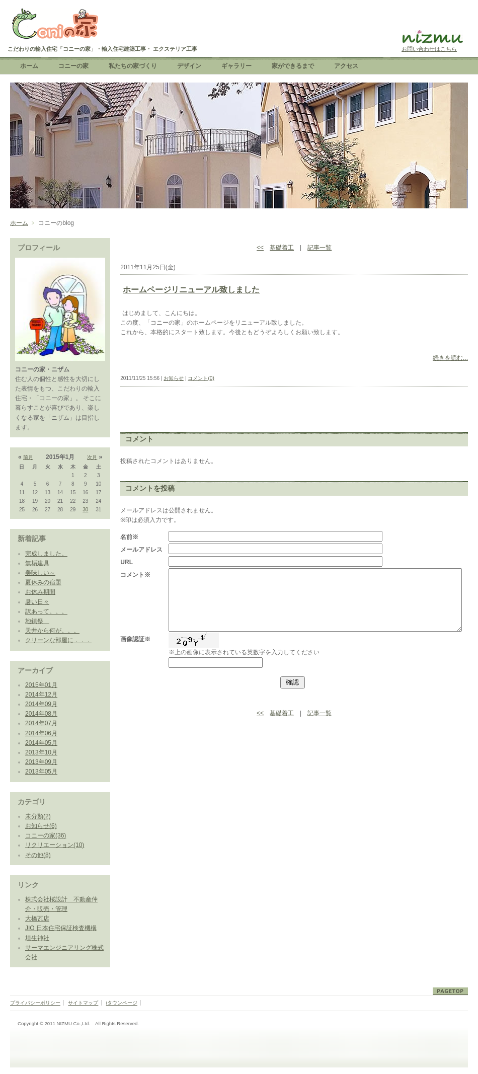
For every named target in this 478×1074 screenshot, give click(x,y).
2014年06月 (41, 733)
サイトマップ (83, 1003)
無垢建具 (37, 563)
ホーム (19, 222)
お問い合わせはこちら (429, 49)
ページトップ (450, 991)
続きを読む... (450, 357)
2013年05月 (41, 771)
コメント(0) (201, 378)
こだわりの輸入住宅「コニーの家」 (54, 25)
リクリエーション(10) (54, 845)
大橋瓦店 (37, 918)
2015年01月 (41, 684)
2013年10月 (41, 752)
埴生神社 (37, 938)
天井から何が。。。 (52, 630)
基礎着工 (282, 247)
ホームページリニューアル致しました (191, 289)
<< (260, 247)
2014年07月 (41, 723)
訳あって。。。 (46, 611)
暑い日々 (37, 601)
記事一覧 (319, 247)
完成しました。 (46, 553)
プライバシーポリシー (35, 1003)
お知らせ (174, 378)
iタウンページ (121, 1003)
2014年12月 (41, 694)
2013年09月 (41, 761)
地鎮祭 (37, 621)
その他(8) (38, 855)
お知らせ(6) (41, 825)
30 (85, 509)
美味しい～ (40, 572)
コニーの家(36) (45, 835)
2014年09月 (41, 704)
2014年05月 (41, 742)
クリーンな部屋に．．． (58, 640)
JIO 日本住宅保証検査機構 (61, 928)
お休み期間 (40, 591)
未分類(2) (38, 816)
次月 (92, 457)
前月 (28, 457)
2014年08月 (41, 713)
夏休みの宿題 (43, 582)
